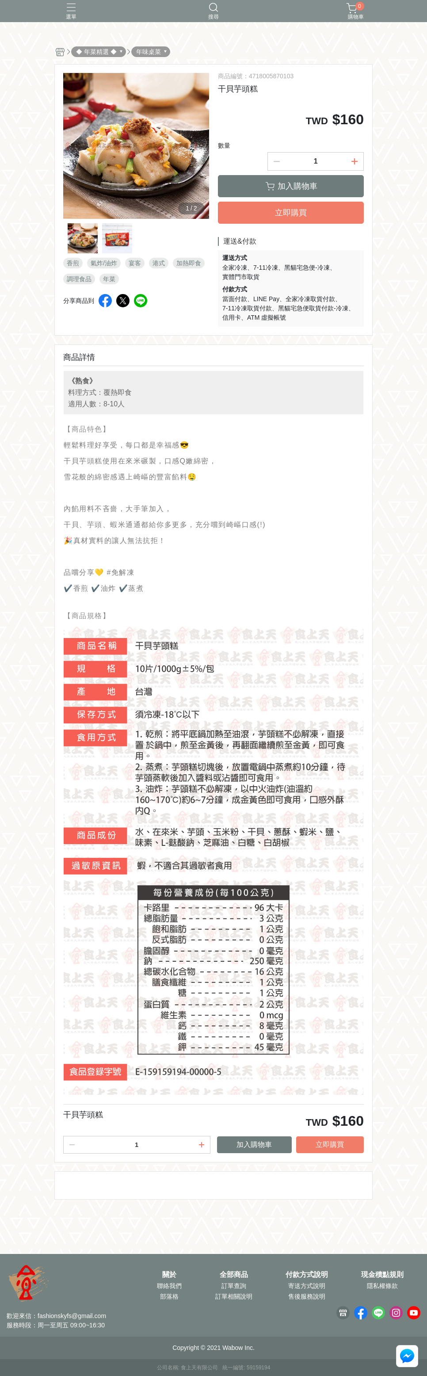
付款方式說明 (307, 1274)
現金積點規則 (382, 1274)
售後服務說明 (306, 1296)
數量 (224, 145)
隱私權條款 (382, 1286)
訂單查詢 (233, 1286)
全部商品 (234, 1274)
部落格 (169, 1296)
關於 (169, 1274)
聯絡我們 (169, 1286)
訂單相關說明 (233, 1296)
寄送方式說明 (306, 1286)
